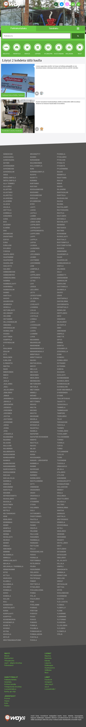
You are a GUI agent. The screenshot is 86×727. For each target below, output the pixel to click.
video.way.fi (49, 684)
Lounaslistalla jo (10, 689)
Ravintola (48, 658)
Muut (46, 673)
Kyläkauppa (49, 665)
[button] (78, 28)
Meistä (6, 656)
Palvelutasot (8, 665)
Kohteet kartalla (10, 684)
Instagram (48, 682)
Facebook (48, 680)
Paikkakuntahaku (10, 680)
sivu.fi (47, 687)
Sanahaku (8, 682)
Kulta (6, 703)
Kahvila (47, 661)
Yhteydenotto (9, 661)
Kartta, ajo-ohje (10, 692)
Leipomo (48, 663)
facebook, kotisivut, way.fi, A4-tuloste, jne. (40, 22)
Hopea (6, 701)
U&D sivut (40, 8)
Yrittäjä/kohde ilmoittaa (13, 687)
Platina (6, 706)
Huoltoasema (50, 668)
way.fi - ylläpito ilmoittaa (13, 663)
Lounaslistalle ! (50, 689)
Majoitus (48, 656)
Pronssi (7, 698)
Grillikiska (48, 670)
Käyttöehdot (8, 658)
